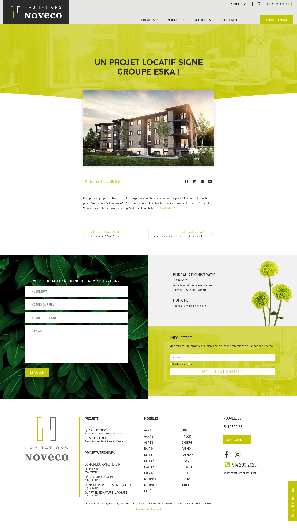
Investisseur (197, 364)
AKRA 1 (148, 430)
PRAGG (186, 461)
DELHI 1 (148, 454)
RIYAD (185, 473)
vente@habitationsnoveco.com (192, 285)
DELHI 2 (149, 461)
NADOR (186, 436)
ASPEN (148, 442)
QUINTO (187, 467)
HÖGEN (148, 473)
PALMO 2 (187, 454)
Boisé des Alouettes (99, 438)
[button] (150, 19)
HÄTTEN (149, 467)
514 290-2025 (237, 4)
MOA (185, 430)
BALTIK (148, 448)
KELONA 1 (150, 479)
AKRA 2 (148, 436)
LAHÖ (147, 491)
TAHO (185, 485)
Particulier (179, 364)
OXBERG (187, 442)
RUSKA (186, 479)
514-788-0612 (167, 208)
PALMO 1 (187, 448)
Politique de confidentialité (148, 509)
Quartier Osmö (95, 430)
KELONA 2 (150, 485)
